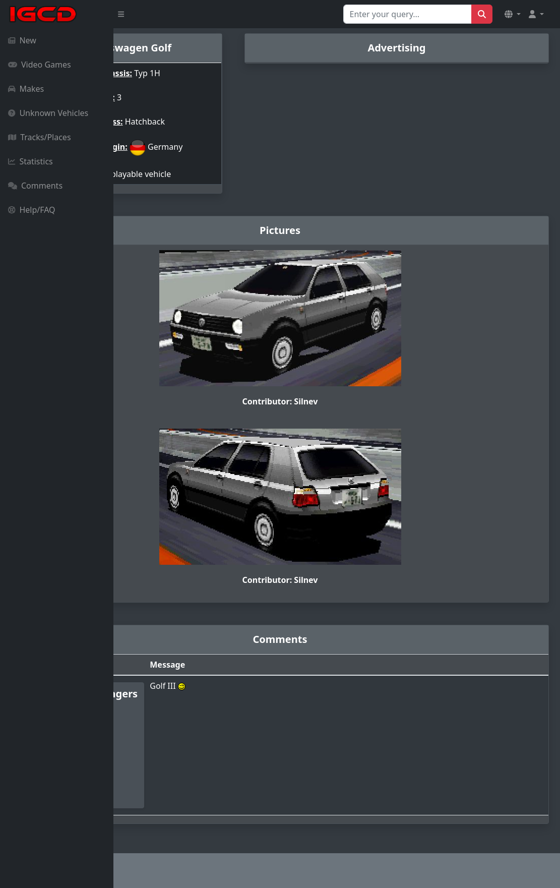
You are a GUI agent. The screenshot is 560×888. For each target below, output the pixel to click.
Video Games (39, 64)
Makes (26, 88)
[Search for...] (407, 14)
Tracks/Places (39, 137)
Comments (35, 185)
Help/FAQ (31, 209)
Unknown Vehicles (48, 113)
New (22, 40)
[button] (513, 14)
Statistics (30, 161)
